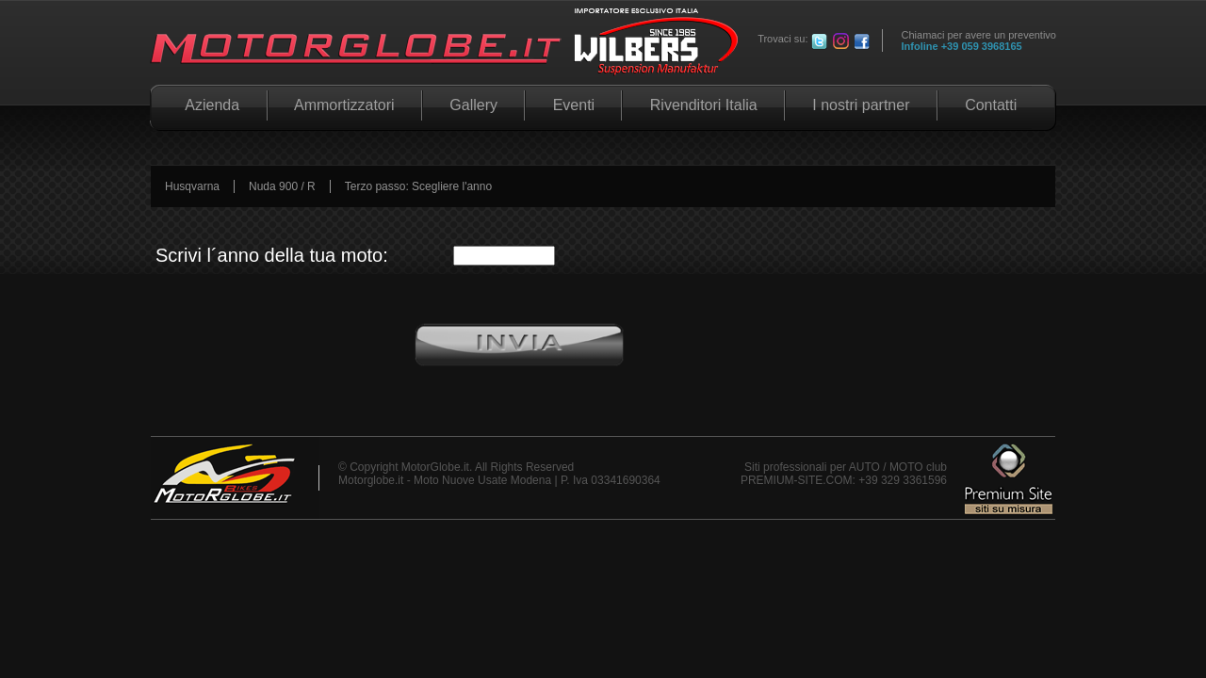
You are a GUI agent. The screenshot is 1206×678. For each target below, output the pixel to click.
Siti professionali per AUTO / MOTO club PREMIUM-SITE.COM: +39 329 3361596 (844, 473)
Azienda (209, 105)
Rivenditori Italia (703, 105)
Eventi (573, 105)
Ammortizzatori (345, 105)
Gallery (473, 105)
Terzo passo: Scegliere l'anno (418, 186)
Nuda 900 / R (282, 186)
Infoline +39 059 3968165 (962, 46)
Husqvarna (192, 186)
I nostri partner (861, 105)
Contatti (991, 105)
